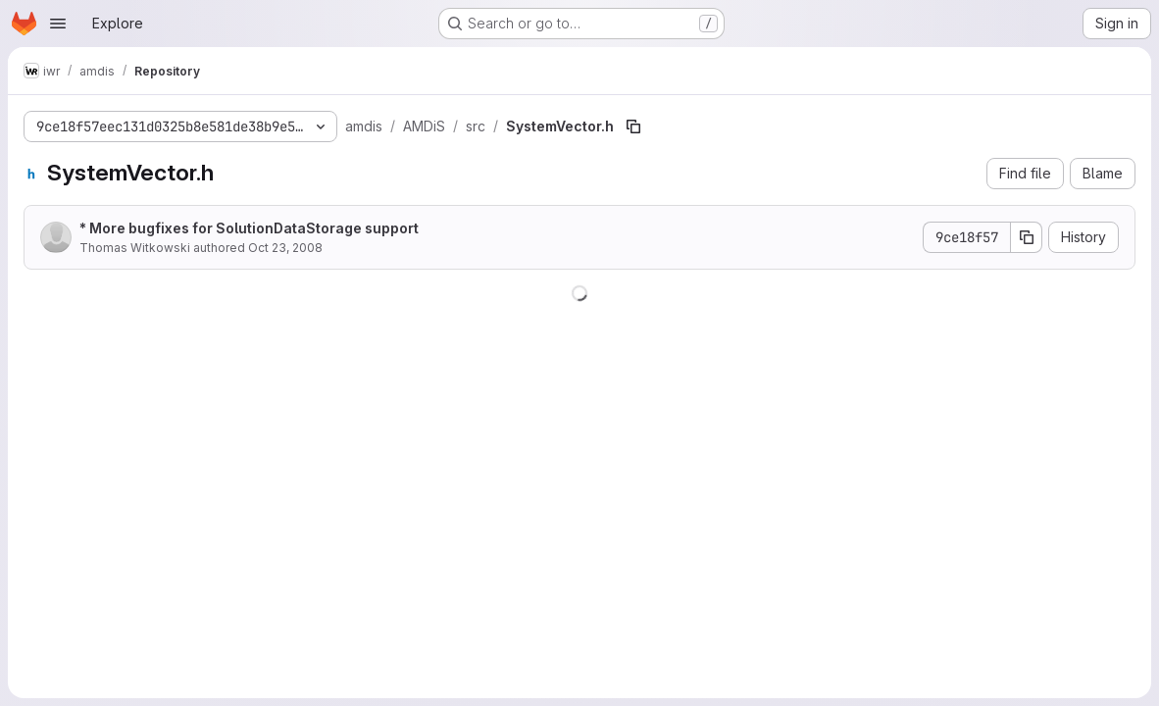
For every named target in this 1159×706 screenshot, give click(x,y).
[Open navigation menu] (58, 23)
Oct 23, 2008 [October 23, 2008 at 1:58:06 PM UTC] (285, 247)
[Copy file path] (633, 126)
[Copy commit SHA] (1026, 237)
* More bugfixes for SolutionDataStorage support (249, 228)
